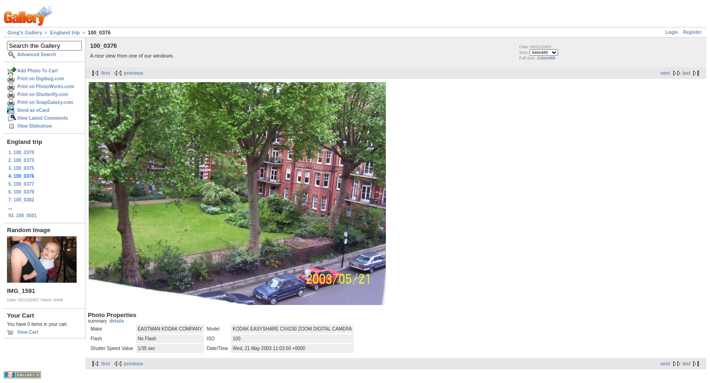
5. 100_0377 (21, 184)
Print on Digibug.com (40, 78)
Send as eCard (33, 110)
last (686, 73)
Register (692, 32)
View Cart (27, 332)
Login (671, 32)
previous (133, 73)
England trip (65, 32)
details (117, 321)
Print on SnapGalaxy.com (45, 102)
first (105, 73)
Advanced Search (36, 54)
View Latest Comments (42, 118)
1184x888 (546, 58)
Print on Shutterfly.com (42, 94)
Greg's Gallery (24, 32)
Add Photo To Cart (37, 70)
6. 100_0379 (21, 192)
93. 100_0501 (22, 215)
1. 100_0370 (21, 152)
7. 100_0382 (21, 199)
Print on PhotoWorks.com (45, 86)
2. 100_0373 (21, 160)
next (665, 73)
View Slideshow (34, 126)
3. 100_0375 (21, 168)
